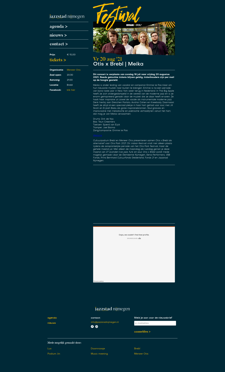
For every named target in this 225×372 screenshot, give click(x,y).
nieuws (51, 323)
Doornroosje (98, 348)
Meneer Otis (74, 70)
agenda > (59, 26)
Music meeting (99, 354)
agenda (52, 318)
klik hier (71, 90)
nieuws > (58, 35)
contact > (59, 44)
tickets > (58, 60)
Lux (49, 348)
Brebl (137, 348)
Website (97, 135)
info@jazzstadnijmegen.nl (105, 322)
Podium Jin (53, 354)
